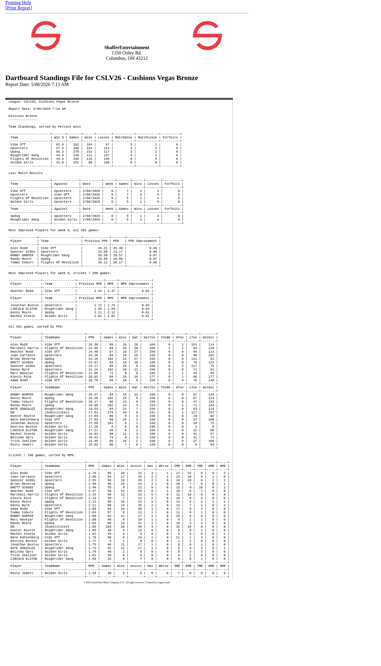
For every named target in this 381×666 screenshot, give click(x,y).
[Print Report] (18, 7)
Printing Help (18, 2)
